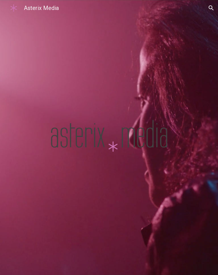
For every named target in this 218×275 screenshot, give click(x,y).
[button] (211, 8)
